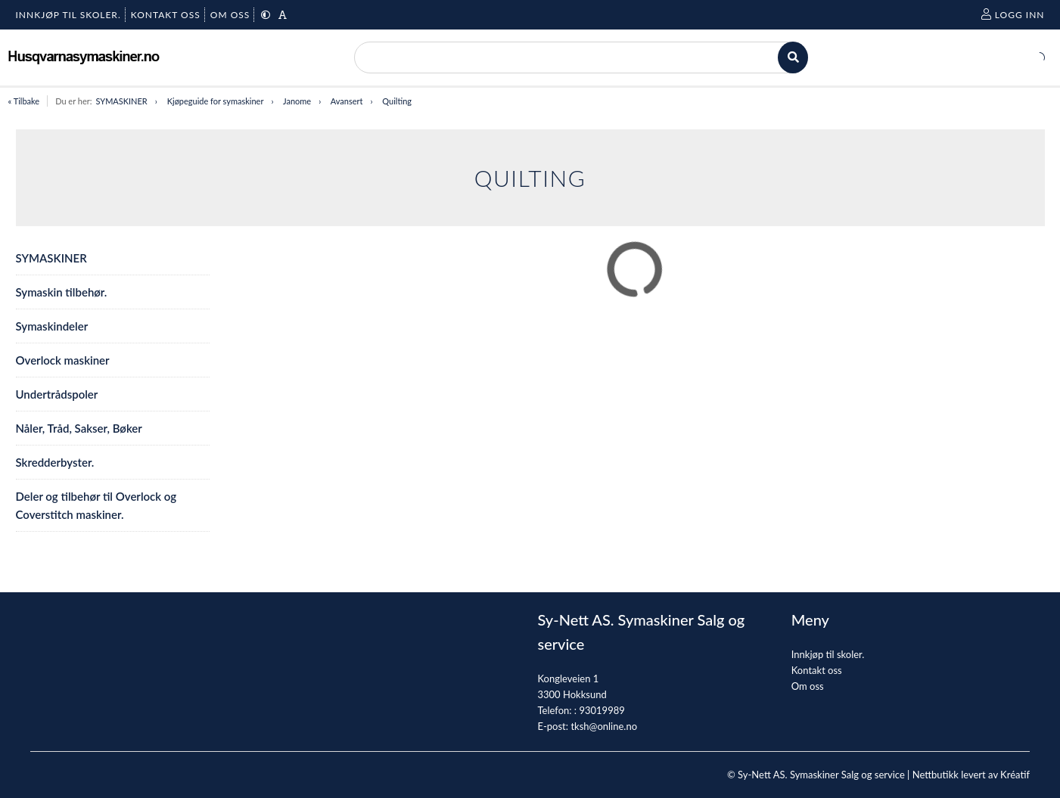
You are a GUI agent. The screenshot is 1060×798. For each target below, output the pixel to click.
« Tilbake (24, 101)
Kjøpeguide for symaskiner (215, 101)
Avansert (347, 101)
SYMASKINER (121, 101)
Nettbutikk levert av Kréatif (971, 775)
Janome (297, 101)
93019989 (601, 710)
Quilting (397, 101)
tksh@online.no (603, 726)
